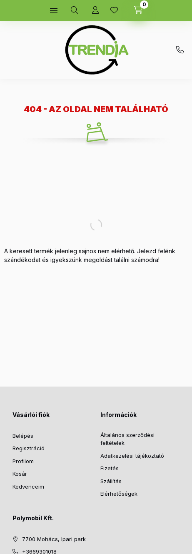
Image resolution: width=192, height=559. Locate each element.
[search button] (74, 10)
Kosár (19, 473)
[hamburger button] (53, 10)
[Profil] (95, 10)
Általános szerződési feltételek (127, 439)
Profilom (23, 461)
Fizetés (109, 468)
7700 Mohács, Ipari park (54, 539)
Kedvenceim (28, 486)
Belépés (22, 435)
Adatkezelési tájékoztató (132, 455)
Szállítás (111, 481)
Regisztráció (28, 448)
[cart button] (138, 10)
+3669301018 (180, 50)
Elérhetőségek (118, 493)
